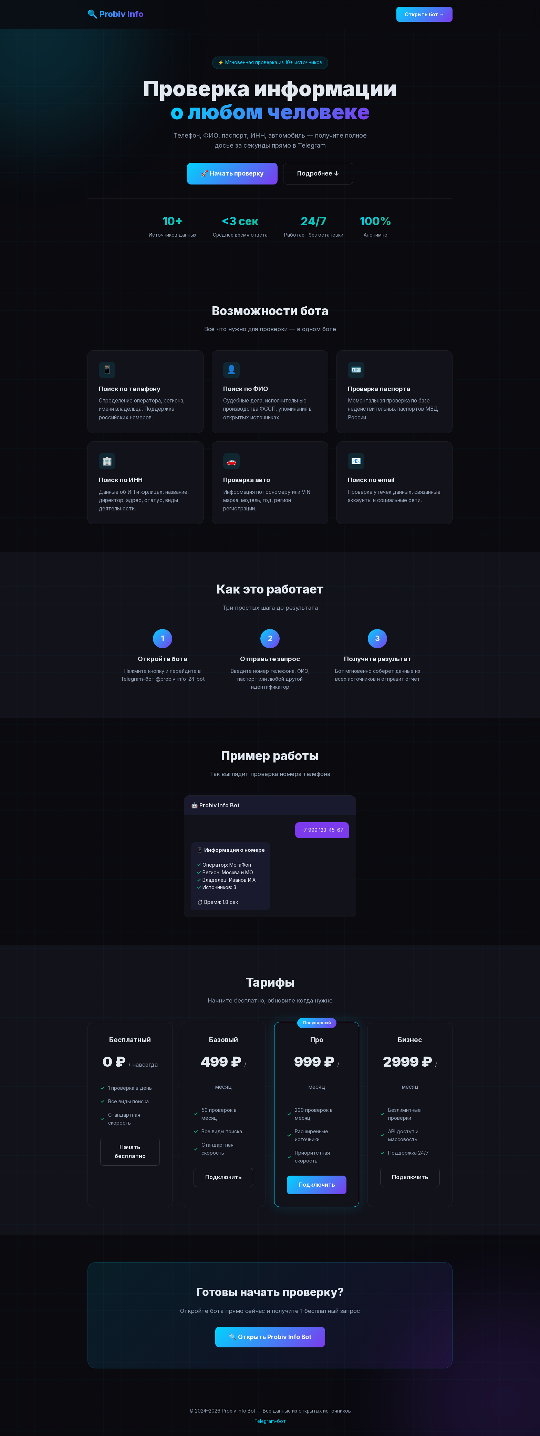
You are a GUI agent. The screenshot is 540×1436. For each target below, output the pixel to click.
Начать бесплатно (130, 1151)
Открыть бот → (424, 14)
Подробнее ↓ (318, 173)
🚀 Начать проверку (232, 173)
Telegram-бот (270, 1421)
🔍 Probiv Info (115, 14)
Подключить (223, 1177)
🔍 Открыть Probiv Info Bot (270, 1336)
